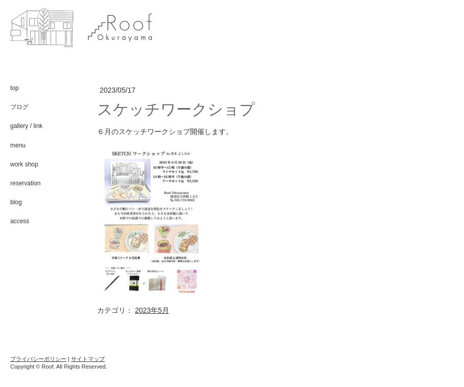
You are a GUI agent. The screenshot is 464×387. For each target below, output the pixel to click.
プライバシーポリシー (38, 359)
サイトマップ (88, 359)
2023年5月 (152, 310)
